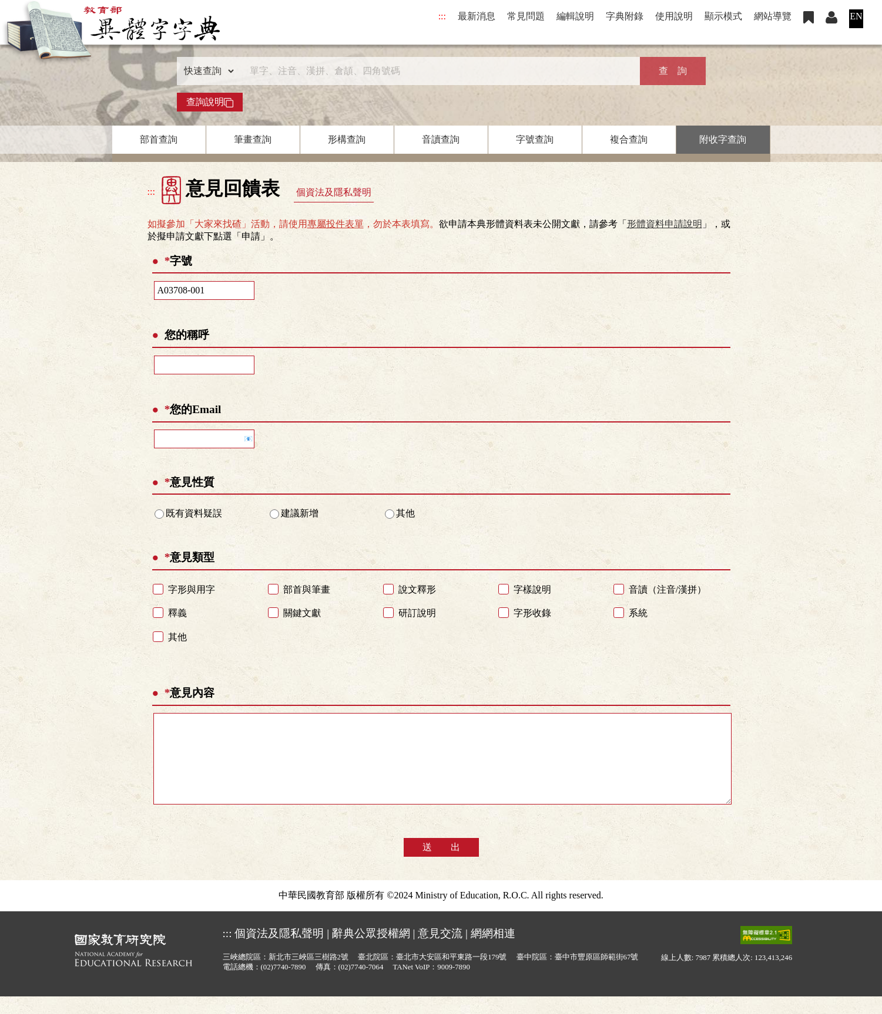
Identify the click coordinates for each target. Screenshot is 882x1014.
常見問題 (526, 16)
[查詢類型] (206, 71)
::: (442, 16)
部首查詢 (158, 139)
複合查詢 (629, 139)
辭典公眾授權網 (371, 951)
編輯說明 (575, 16)
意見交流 (440, 951)
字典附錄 (624, 16)
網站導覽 (773, 16)
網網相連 (493, 951)
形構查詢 (346, 139)
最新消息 (476, 16)
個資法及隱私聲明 (333, 192)
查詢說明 (209, 102)
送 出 (441, 865)
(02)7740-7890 (283, 985)
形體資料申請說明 (664, 224)
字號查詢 (535, 139)
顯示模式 (723, 16)
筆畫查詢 (252, 139)
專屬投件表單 (335, 224)
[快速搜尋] (437, 71)
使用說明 (674, 16)
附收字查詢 (722, 139)
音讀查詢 (441, 139)
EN (856, 16)
